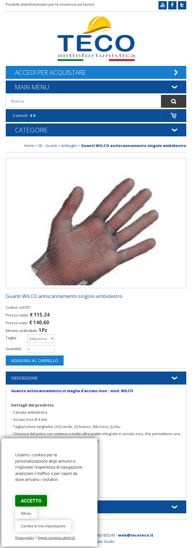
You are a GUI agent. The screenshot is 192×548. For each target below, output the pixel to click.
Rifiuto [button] (26, 513)
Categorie (31, 129)
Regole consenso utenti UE (56, 538)
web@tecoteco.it (135, 535)
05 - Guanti (47, 145)
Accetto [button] (31, 501)
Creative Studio (101, 541)
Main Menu (32, 87)
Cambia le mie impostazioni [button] (43, 526)
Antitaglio (69, 145)
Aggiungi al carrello (34, 360)
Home (29, 145)
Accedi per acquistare (50, 72)
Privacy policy (24, 538)
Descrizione (24, 378)
